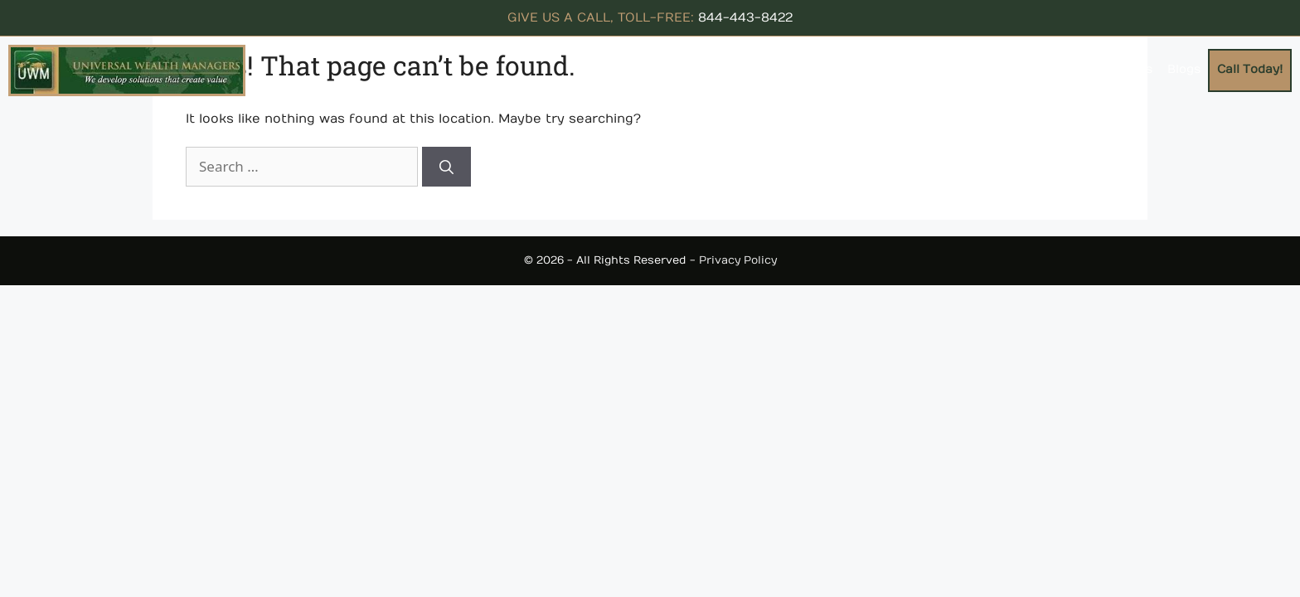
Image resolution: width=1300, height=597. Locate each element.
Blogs (1184, 69)
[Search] (446, 167)
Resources (935, 69)
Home (691, 69)
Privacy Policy (738, 260)
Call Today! (1250, 69)
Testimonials (1028, 69)
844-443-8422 (745, 17)
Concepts (838, 69)
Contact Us (1117, 69)
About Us (752, 69)
